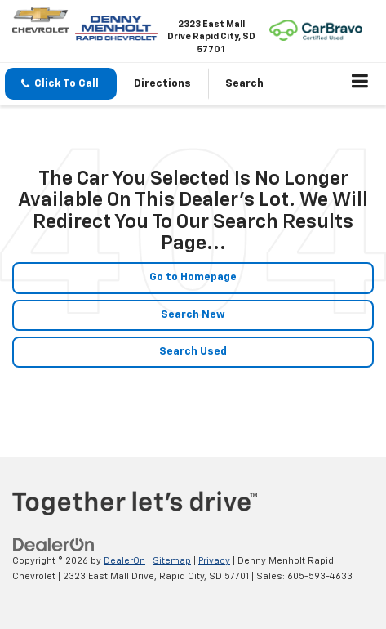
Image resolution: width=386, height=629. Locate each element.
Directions (162, 83)
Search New (193, 315)
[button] (61, 84)
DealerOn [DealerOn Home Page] (124, 560)
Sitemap (172, 560)
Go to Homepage (193, 277)
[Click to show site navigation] (360, 84)
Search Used (193, 351)
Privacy (214, 560)
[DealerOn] (53, 545)
